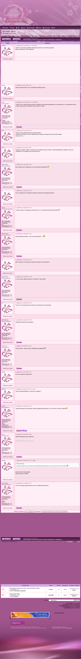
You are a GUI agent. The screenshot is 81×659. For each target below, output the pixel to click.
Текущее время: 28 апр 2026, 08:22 (30, 38)
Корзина (16, 596)
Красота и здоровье (37, 39)
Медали (38, 27)
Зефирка (74, 595)
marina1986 (50, 595)
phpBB (58, 627)
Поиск (23, 27)
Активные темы (15, 36)
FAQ (17, 27)
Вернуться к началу (8, 58)
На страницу (6, 33)
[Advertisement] (40, 72)
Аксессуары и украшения (20, 590)
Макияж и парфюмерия (48, 39)
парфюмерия (58, 39)
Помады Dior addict (15, 593)
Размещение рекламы (59, 612)
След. (14, 33)
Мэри (74, 590)
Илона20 (51, 589)
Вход (53, 27)
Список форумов (27, 39)
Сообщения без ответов (6, 36)
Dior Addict (6, 31)
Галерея (5, 27)
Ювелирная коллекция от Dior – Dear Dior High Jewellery (25, 588)
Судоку (12, 27)
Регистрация (46, 27)
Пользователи (31, 27)
